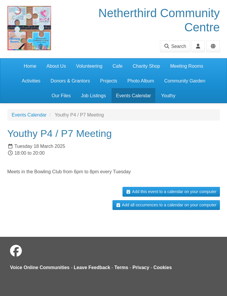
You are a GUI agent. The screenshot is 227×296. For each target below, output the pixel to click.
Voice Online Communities (40, 267)
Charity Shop (146, 66)
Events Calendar (133, 95)
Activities (31, 80)
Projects (108, 80)
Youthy (168, 95)
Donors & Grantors (70, 80)
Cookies (162, 267)
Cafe (117, 66)
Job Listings (93, 95)
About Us (56, 66)
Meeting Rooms (186, 66)
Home (30, 66)
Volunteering (89, 66)
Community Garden (184, 80)
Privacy (141, 267)
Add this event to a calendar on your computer (171, 191)
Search (175, 46)
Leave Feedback (92, 267)
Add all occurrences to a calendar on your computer (166, 205)
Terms (121, 267)
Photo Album (140, 80)
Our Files (61, 95)
